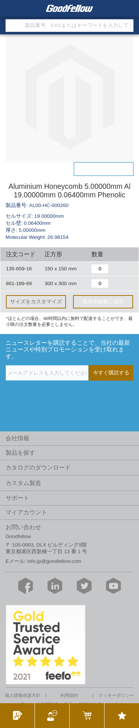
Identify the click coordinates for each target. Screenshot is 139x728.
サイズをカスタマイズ (36, 301)
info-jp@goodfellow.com (54, 561)
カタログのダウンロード (38, 467)
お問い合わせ (23, 527)
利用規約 (69, 695)
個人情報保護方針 (22, 695)
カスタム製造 (23, 483)
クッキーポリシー (116, 695)
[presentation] (62, 395)
